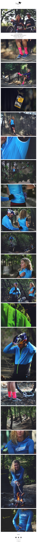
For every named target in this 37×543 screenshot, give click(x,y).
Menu (18, 6)
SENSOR (19, 33)
